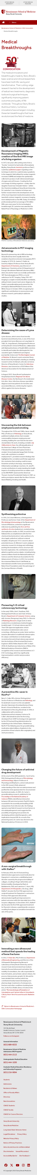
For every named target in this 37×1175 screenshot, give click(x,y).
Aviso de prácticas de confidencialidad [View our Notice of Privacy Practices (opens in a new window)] (16, 1147)
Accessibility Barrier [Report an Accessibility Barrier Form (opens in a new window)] (10, 1156)
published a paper (15, 170)
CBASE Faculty (8, 1110)
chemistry (19, 167)
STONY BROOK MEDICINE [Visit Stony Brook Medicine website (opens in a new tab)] (28, 3)
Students (6, 1080)
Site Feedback (24, 1156)
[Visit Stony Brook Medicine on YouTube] (17, 1165)
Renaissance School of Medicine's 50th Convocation (17, 28)
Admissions (7, 1084)
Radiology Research (10, 621)
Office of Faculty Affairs (11, 1092)
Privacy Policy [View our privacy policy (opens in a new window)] (22, 1134)
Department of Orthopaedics (11, 889)
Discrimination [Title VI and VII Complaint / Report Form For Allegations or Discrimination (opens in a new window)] (8, 1151)
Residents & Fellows (10, 1088)
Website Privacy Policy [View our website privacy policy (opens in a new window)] (11, 1138)
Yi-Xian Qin (11, 958)
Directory (6, 1097)
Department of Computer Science (18, 616)
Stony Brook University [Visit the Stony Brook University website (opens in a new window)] (11, 1121)
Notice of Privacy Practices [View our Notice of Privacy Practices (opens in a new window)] (12, 1143)
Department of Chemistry (10, 266)
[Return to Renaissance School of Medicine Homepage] (3, 22)
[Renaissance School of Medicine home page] (18, 12)
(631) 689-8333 (10, 1044)
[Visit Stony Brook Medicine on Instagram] (23, 1165)
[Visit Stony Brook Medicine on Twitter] (11, 1165)
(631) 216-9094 (10, 1072)
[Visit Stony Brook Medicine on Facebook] (5, 1165)
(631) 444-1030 (10, 1062)
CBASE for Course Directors (13, 1114)
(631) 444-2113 (10, 1054)
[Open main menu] (12, 22)
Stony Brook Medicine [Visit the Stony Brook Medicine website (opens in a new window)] (10, 1125)
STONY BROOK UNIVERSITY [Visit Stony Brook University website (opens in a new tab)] (9, 3)
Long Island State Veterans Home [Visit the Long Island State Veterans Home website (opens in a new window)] (14, 1130)
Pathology (18, 434)
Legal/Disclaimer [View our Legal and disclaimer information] (9, 1134)
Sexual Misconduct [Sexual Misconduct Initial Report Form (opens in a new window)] (22, 1151)
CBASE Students (9, 1105)
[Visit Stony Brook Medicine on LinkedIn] (28, 1165)
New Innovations (9, 1101)
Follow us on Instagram (11, 1036)
